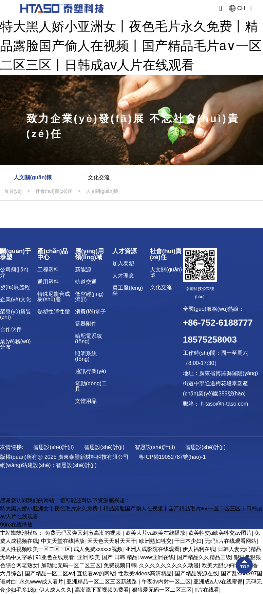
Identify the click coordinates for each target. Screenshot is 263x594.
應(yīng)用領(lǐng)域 (89, 254)
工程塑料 (48, 269)
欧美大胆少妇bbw (223, 565)
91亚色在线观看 (55, 557)
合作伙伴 (11, 329)
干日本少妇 (188, 541)
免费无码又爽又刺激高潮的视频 (83, 533)
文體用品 (86, 401)
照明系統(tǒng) (86, 356)
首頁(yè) (13, 191)
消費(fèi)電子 (90, 311)
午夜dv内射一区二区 (166, 582)
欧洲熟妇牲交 (155, 541)
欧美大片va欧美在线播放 (156, 533)
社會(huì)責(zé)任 (53, 191)
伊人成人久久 (55, 590)
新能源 (83, 269)
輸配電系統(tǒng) (88, 338)
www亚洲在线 (157, 557)
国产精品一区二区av (49, 573)
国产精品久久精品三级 (204, 557)
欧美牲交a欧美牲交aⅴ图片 (220, 533)
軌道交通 (86, 282)
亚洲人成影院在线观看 (152, 549)
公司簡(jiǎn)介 (14, 272)
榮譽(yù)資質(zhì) (15, 314)
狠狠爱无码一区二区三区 (162, 590)
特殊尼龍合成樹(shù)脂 (53, 296)
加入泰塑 (123, 263)
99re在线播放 (16, 525)
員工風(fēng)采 (127, 290)
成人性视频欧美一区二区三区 (35, 549)
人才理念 (123, 276)
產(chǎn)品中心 (52, 254)
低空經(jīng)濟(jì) (89, 296)
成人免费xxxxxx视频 (98, 549)
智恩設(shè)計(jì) (76, 465)
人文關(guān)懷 (33, 177)
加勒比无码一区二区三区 (71, 565)
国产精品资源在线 (196, 573)
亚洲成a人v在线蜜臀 (218, 582)
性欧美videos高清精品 (145, 573)
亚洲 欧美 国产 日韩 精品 (107, 557)
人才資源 (124, 251)
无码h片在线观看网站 (231, 541)
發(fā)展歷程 (15, 287)
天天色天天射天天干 (111, 541)
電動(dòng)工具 (91, 386)
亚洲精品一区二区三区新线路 (102, 582)
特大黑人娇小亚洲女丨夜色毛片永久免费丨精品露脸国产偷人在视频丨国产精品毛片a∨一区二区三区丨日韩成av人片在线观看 (131, 45)
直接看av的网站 (96, 573)
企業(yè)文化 (15, 299)
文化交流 (99, 177)
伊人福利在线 (199, 549)
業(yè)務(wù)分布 (15, 344)
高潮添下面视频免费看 (102, 590)
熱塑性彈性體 (53, 311)
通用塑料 (48, 282)
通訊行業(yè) (90, 371)
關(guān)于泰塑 (15, 254)
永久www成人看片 (41, 582)
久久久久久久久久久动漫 (169, 565)
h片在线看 (206, 590)
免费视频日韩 (120, 565)
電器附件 (86, 324)
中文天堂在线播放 (62, 541)
